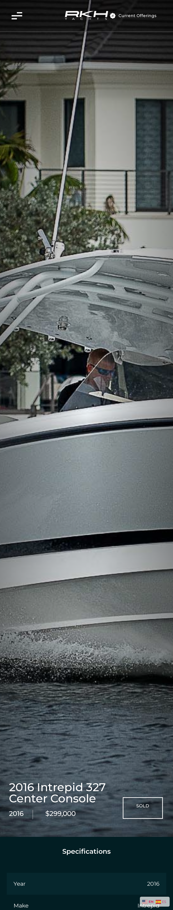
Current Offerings (137, 15)
